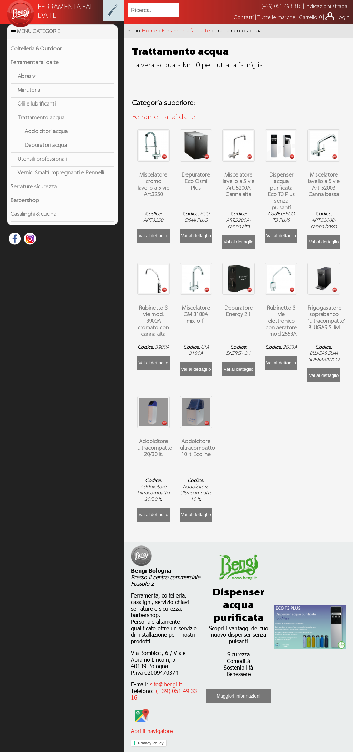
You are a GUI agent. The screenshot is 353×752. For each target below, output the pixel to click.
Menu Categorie (38, 40)
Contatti (244, 17)
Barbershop (25, 209)
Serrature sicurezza (34, 195)
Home (149, 31)
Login (343, 17)
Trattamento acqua (41, 126)
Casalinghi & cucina (33, 223)
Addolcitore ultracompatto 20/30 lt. (154, 448)
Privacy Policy (151, 743)
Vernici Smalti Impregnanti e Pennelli (61, 181)
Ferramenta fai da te (35, 71)
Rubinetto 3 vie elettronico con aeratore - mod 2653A (281, 321)
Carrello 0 (310, 17)
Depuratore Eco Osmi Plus (196, 181)
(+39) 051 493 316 (281, 6)
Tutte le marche (277, 17)
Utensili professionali (42, 168)
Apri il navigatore (152, 727)
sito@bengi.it (166, 684)
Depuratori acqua (45, 154)
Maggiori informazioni (238, 696)
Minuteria (29, 99)
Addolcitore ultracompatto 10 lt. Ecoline (197, 448)
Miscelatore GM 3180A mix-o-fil (196, 314)
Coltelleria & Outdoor (36, 57)
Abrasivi (27, 85)
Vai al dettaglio (153, 235)
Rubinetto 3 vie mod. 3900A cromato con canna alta (153, 321)
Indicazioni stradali (327, 6)
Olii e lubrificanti (37, 113)
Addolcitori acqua (46, 140)
